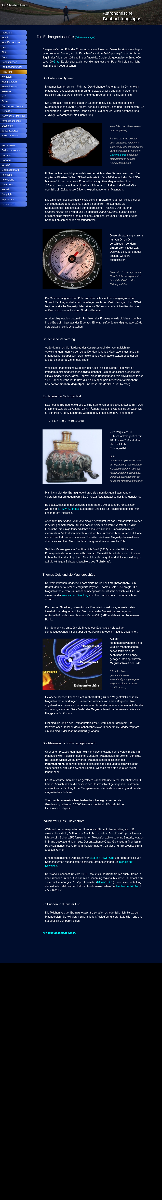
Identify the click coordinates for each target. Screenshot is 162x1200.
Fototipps (7, 174)
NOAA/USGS (105, 882)
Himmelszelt (8, 204)
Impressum (8, 199)
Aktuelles (7, 32)
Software (6, 160)
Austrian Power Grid (102, 857)
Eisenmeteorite (118, 154)
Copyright (7, 194)
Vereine (6, 165)
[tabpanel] (90, 37)
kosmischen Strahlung (75, 595)
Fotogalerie (8, 179)
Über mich (7, 184)
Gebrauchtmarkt (10, 170)
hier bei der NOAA (127, 886)
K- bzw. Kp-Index (68, 508)
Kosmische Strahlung (13, 116)
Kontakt (6, 189)
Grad (56, 61)
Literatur (6, 155)
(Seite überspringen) (85, 37)
